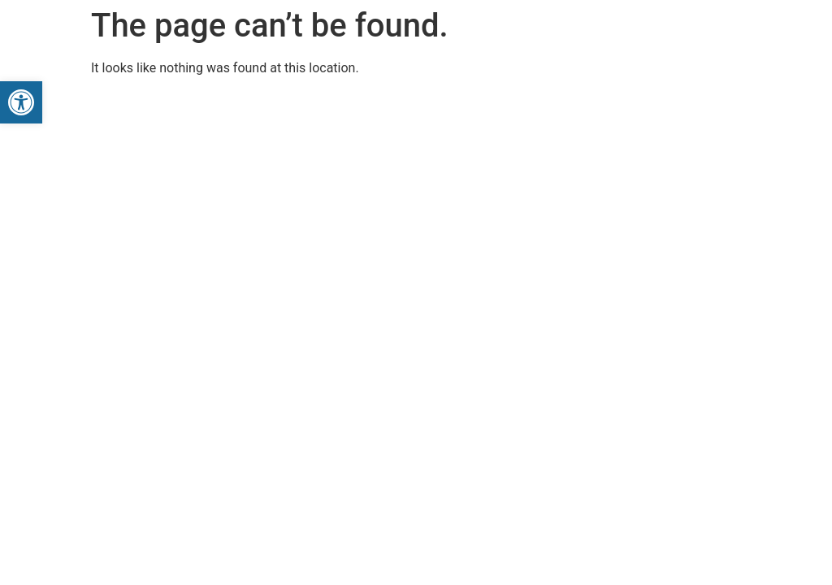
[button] (21, 102)
